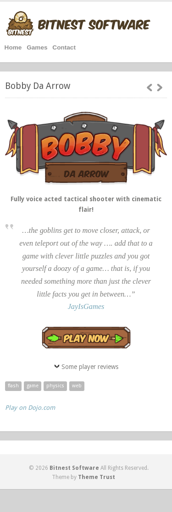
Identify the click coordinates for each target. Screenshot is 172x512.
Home (13, 47)
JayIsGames (86, 306)
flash (13, 386)
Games (37, 47)
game (33, 386)
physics (55, 386)
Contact (64, 47)
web (77, 386)
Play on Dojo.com (30, 407)
